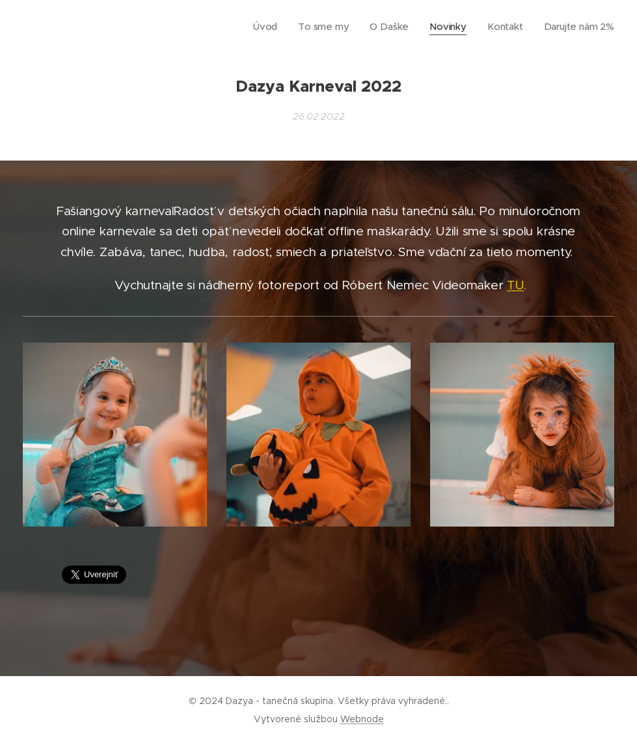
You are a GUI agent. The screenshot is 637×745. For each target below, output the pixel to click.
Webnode (362, 719)
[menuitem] (285, 26)
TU (515, 285)
